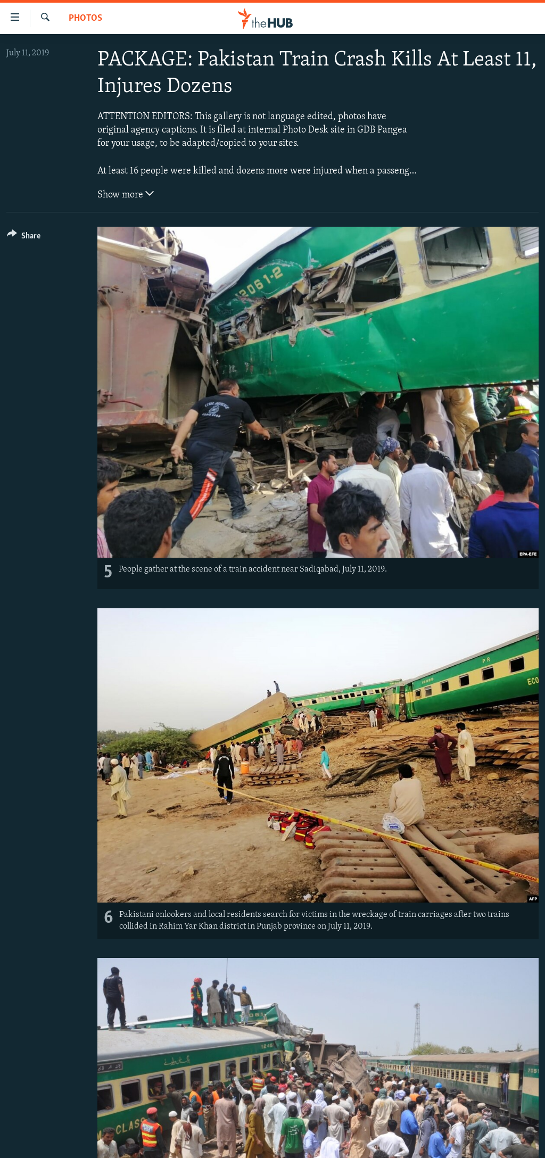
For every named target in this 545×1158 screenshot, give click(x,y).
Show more (125, 193)
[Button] (23, 238)
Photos (85, 18)
